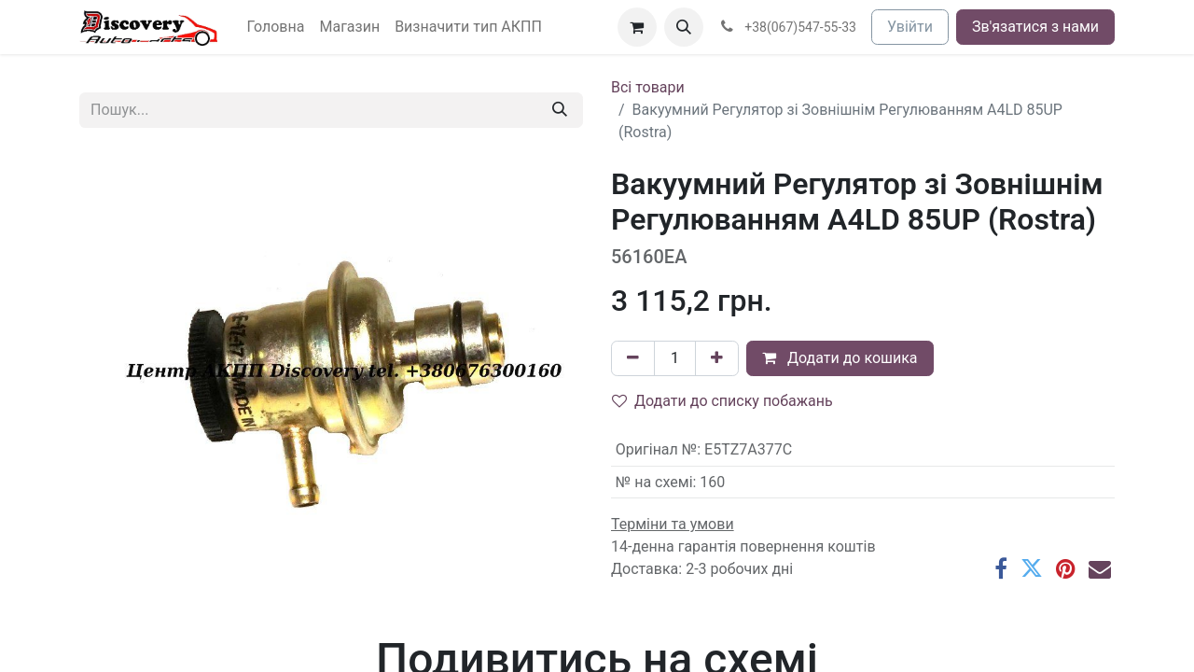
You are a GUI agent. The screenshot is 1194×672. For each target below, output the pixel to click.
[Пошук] (559, 110)
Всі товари (648, 87)
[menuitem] (276, 27)
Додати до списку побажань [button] (722, 401)
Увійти (910, 26)
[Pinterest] (1066, 568)
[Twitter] (1031, 568)
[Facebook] (1000, 568)
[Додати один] (717, 358)
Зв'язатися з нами (1035, 26)
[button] (683, 27)
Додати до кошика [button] (840, 358)
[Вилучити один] (633, 358)
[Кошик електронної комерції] (637, 27)
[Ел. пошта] (1100, 568)
